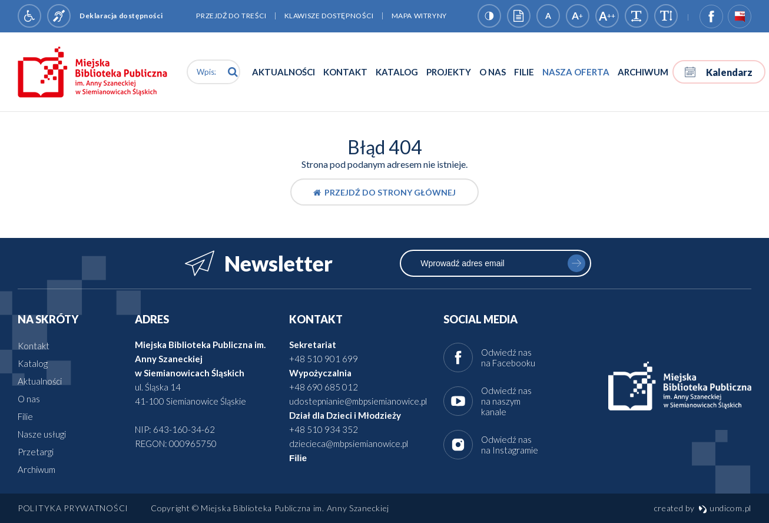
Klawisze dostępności (329, 15)
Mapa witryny (419, 15)
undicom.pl (724, 508)
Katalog (397, 72)
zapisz (576, 263)
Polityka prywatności (73, 508)
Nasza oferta (575, 72)
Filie (524, 72)
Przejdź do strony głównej (384, 192)
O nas (492, 72)
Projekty (448, 72)
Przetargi (36, 451)
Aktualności (283, 72)
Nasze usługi (42, 434)
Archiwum (643, 72)
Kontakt (345, 72)
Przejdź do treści (231, 15)
